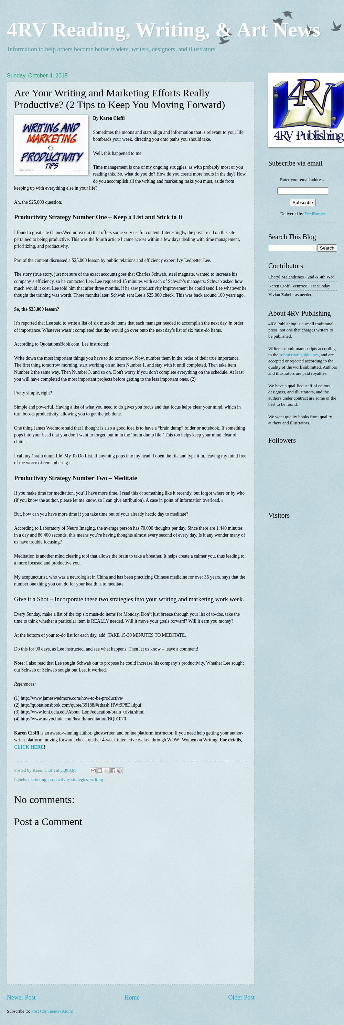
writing (96, 779)
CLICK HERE (29, 747)
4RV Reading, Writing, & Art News (163, 29)
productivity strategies (68, 779)
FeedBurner (314, 213)
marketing (37, 779)
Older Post (241, 997)
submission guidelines (299, 354)
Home (131, 997)
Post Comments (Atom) (52, 1011)
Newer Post (21, 997)
